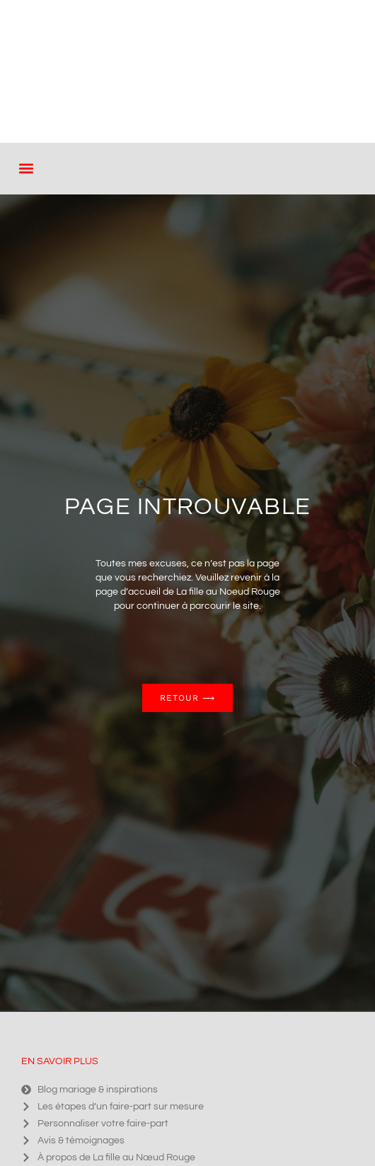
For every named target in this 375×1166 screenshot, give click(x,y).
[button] (26, 168)
